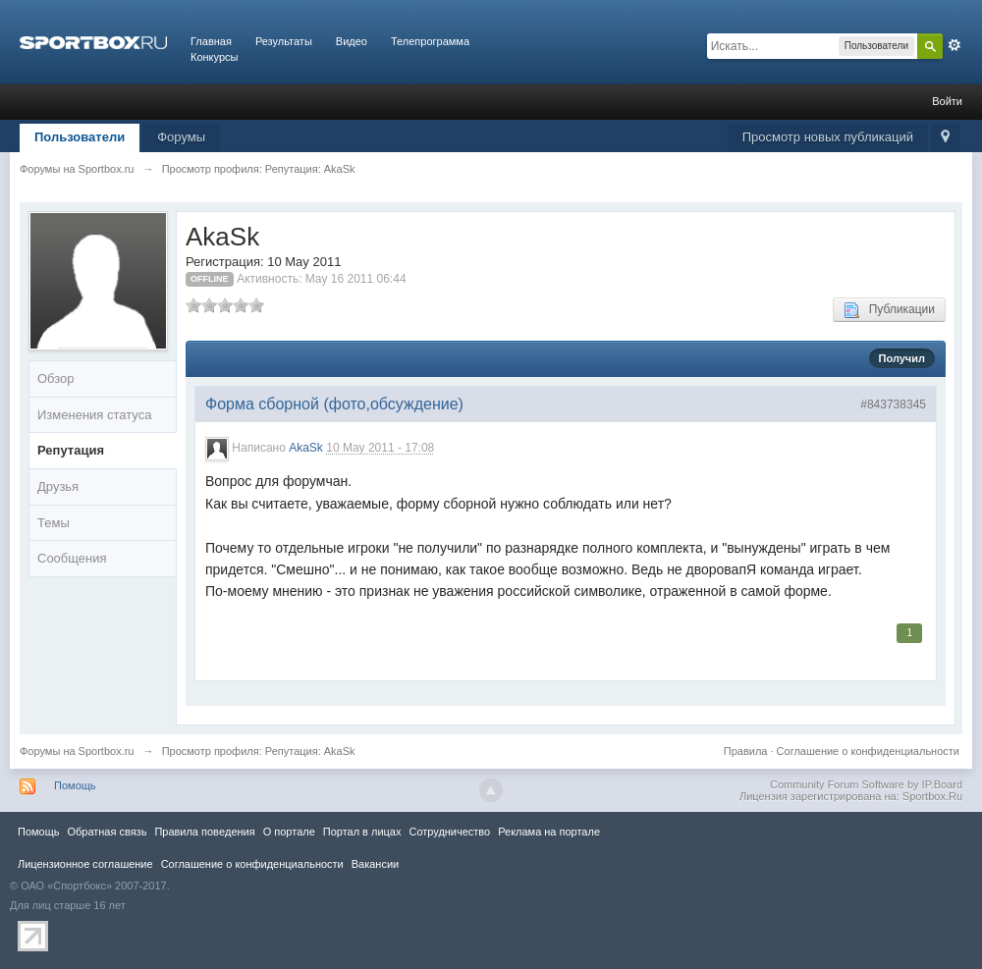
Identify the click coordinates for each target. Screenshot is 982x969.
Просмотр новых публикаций (827, 137)
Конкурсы (214, 57)
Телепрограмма (430, 41)
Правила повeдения (204, 831)
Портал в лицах (362, 831)
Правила (746, 751)
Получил (902, 358)
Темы (53, 522)
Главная (211, 41)
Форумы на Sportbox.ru (77, 751)
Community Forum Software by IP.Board (866, 784)
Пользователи (79, 137)
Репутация (70, 450)
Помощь (75, 785)
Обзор (56, 378)
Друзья (58, 486)
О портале (289, 831)
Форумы (181, 137)
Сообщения (72, 558)
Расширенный (954, 45)
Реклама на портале (549, 831)
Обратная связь (106, 831)
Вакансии (375, 864)
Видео (351, 41)
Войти (947, 101)
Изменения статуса (94, 414)
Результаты (283, 41)
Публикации (889, 310)
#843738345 (893, 404)
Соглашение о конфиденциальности (868, 751)
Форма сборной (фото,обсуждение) (334, 404)
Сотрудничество (449, 831)
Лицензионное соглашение (85, 864)
